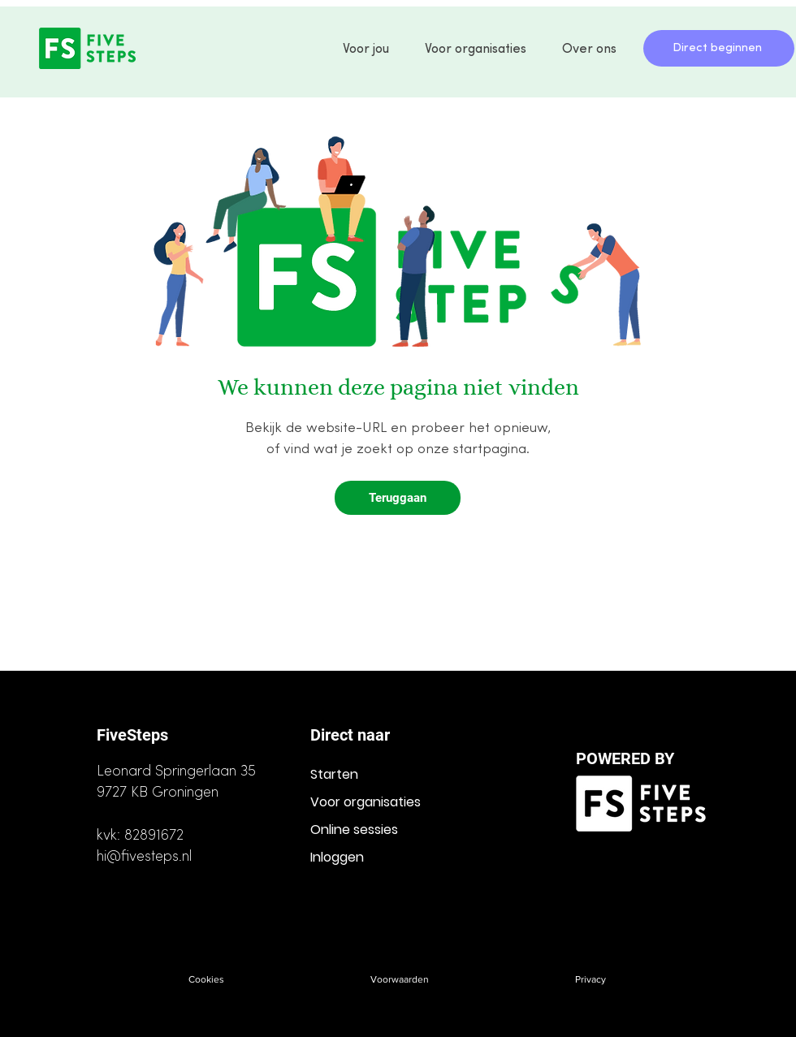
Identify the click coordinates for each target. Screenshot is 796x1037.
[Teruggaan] (398, 498)
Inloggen (337, 857)
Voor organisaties (365, 802)
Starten (334, 774)
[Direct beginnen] (718, 48)
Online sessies (354, 829)
